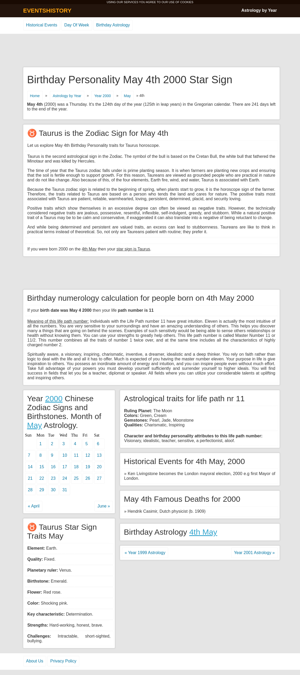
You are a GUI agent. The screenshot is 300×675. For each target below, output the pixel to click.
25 (76, 478)
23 (53, 478)
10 (65, 455)
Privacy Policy (63, 661)
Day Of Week (76, 25)
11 (76, 455)
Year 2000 (102, 96)
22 (41, 478)
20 (99, 467)
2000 (54, 398)
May (127, 96)
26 (88, 478)
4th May (203, 532)
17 (65, 467)
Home (35, 96)
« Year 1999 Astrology (145, 552)
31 (65, 490)
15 (41, 467)
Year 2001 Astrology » (254, 552)
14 (30, 467)
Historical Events (41, 25)
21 (30, 478)
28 (30, 490)
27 (99, 478)
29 (41, 490)
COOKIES (186, 2)
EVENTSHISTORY (47, 10)
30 (53, 490)
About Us (34, 661)
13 (99, 455)
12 (88, 455)
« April (33, 506)
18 (76, 467)
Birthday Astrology (113, 25)
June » (103, 506)
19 (88, 467)
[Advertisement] (150, 51)
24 (65, 478)
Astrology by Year (259, 10)
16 (53, 467)
